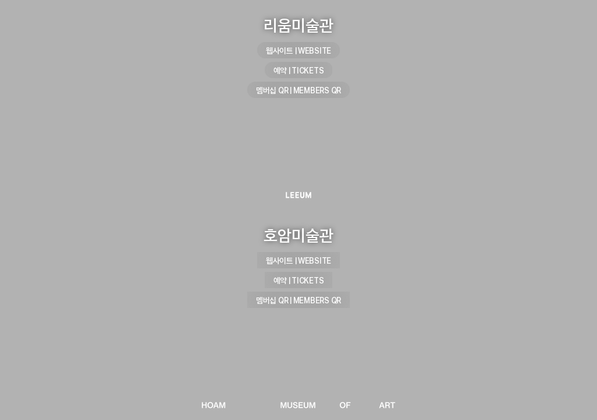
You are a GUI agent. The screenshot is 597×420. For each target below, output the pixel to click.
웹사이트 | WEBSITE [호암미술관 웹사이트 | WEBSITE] (298, 260)
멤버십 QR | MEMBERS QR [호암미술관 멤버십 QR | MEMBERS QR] (298, 300)
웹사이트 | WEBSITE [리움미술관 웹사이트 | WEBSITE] (298, 50)
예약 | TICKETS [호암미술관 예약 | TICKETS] (298, 280)
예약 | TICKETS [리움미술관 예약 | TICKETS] (298, 70)
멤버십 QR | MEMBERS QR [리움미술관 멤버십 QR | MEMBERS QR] (298, 90)
